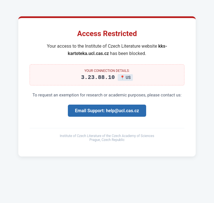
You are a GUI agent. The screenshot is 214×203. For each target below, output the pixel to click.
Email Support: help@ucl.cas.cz (107, 111)
